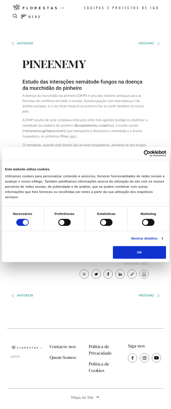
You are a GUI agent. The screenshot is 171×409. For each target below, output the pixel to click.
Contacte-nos (63, 346)
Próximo (146, 43)
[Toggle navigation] (31, 16)
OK (139, 252)
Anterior (25, 43)
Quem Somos (63, 357)
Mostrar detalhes (144, 238)
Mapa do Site (82, 398)
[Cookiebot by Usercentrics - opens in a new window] (147, 153)
